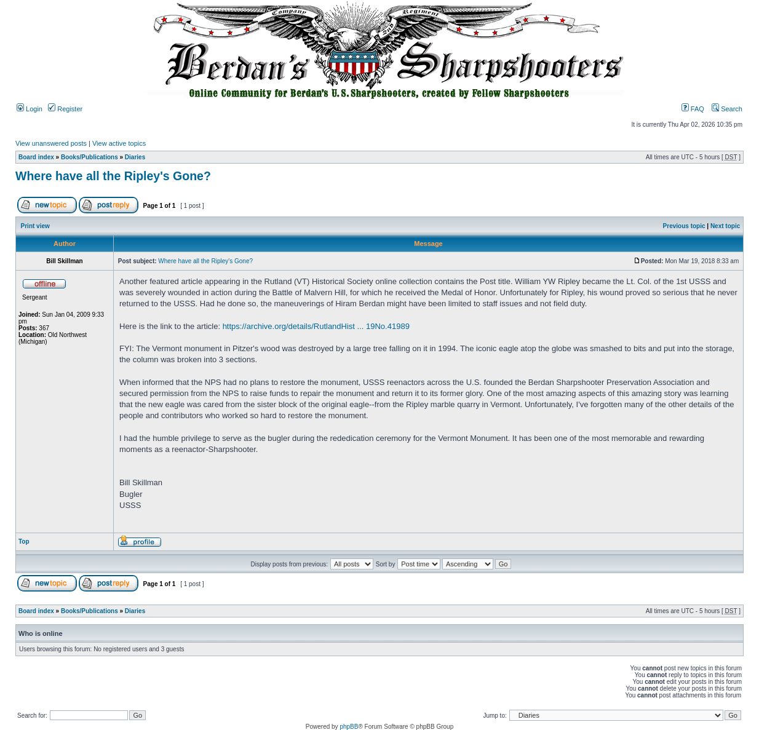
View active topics (119, 143)
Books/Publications (89, 157)
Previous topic (684, 226)
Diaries (135, 157)
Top (24, 541)
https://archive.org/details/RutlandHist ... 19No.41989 (316, 326)
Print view (35, 226)
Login (29, 109)
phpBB (349, 726)
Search (727, 109)
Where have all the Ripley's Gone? (113, 176)
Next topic (725, 226)
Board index (36, 157)
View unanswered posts (51, 143)
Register (65, 109)
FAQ (693, 109)
